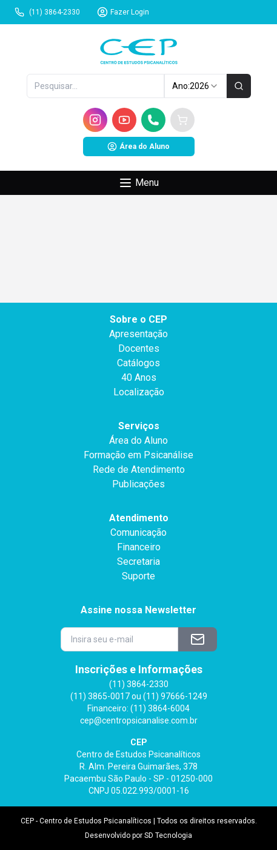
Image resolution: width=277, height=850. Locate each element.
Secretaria (138, 561)
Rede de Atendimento (139, 469)
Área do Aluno (138, 146)
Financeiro (139, 547)
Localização (138, 392)
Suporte (138, 576)
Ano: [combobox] (195, 86)
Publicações (138, 484)
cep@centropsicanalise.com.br (139, 720)
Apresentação (138, 334)
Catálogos (138, 363)
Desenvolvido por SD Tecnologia (138, 835)
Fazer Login (123, 12)
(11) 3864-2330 (47, 12)
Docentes (138, 348)
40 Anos (138, 377)
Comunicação (138, 532)
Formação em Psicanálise (138, 455)
